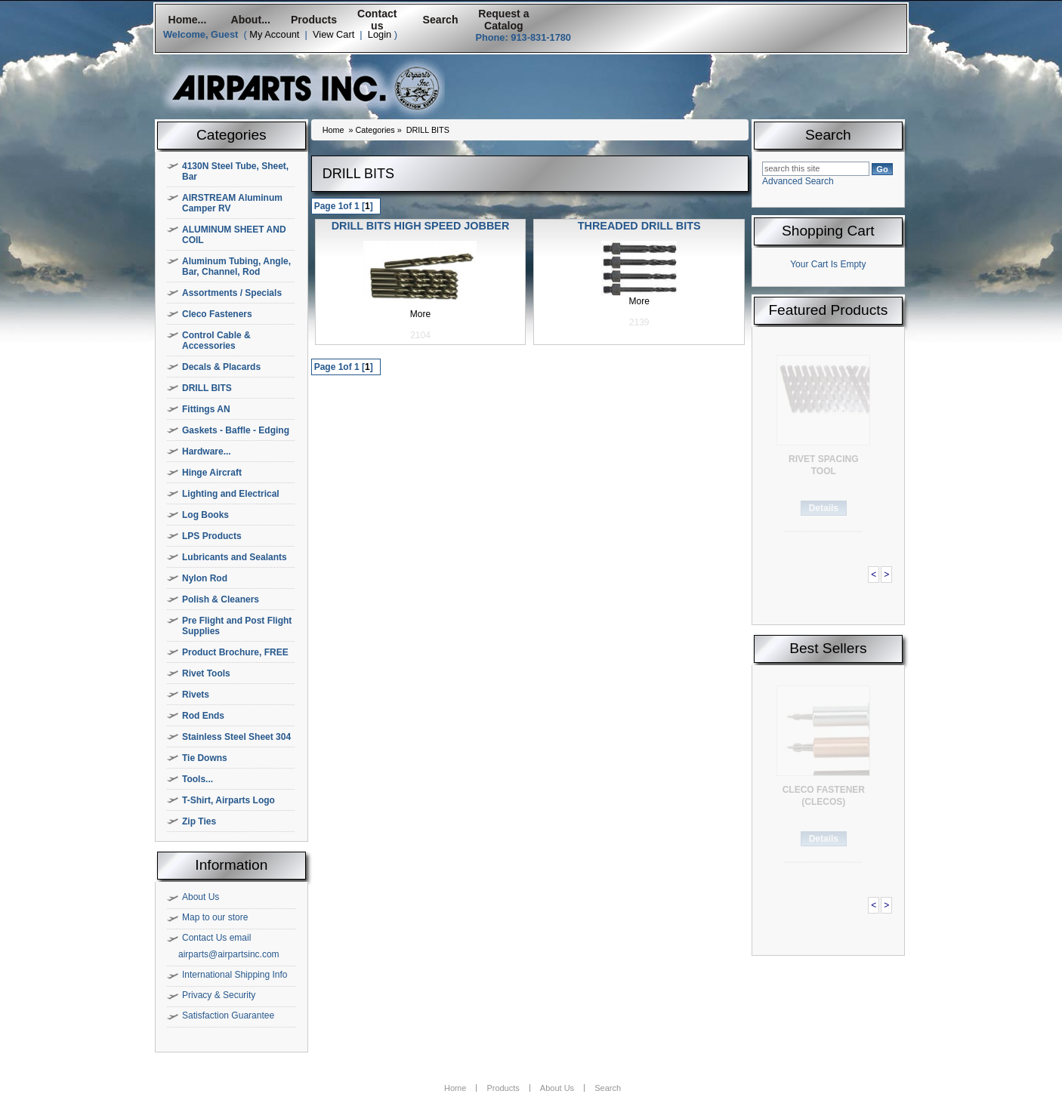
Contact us (377, 20)
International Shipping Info (234, 974)
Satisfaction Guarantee (228, 1015)
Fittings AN (206, 409)
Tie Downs (204, 758)
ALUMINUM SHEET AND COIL (234, 234)
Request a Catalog (503, 20)
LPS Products (212, 536)
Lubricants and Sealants (234, 557)
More (420, 314)
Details (823, 508)
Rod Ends (203, 715)
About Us (200, 897)
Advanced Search (798, 181)
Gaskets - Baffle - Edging (235, 430)
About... (250, 20)
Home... (187, 20)
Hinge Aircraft (212, 472)
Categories (374, 129)
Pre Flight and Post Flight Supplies (237, 625)
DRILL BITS (207, 388)
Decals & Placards (221, 367)
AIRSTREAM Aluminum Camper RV (232, 203)
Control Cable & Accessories (216, 340)
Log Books (205, 515)
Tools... (197, 779)
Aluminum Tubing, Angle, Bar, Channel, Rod (236, 266)
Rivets (195, 694)
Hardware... (206, 451)
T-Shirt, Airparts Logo (228, 800)
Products (314, 20)
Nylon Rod (204, 578)
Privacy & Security (218, 995)
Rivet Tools (206, 673)
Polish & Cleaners (220, 599)
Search (440, 20)
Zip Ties (199, 821)
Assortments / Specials (232, 293)
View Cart (333, 34)
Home (333, 129)
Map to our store (215, 917)
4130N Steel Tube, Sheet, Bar (235, 171)
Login (379, 34)
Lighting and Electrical (230, 493)
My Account (274, 34)
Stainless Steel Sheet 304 (236, 737)
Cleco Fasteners (217, 314)
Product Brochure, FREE (235, 652)
